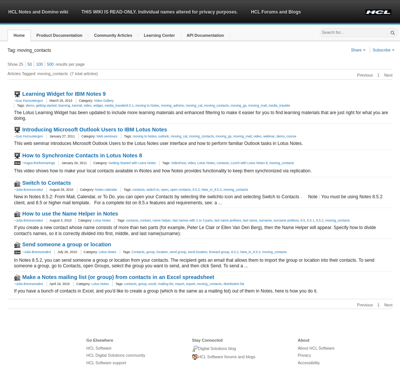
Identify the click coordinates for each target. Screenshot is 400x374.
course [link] (291, 136)
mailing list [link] (166, 284)
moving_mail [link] (257, 105)
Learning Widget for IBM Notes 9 (64, 94)
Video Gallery (103, 101)
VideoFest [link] (178, 163)
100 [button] (39, 64)
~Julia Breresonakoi (28, 190)
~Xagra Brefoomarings (34, 163)
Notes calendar (106, 190)
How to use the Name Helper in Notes (70, 214)
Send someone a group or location (66, 244)
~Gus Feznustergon (28, 101)
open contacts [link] (180, 190)
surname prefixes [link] (286, 220)
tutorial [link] (77, 105)
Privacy (304, 355)
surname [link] (265, 220)
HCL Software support (106, 362)
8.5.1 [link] (310, 220)
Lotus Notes (102, 220)
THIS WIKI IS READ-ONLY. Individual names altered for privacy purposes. (160, 12)
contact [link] (145, 220)
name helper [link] (161, 220)
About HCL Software (316, 348)
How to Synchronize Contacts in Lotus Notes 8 (82, 155)
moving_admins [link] (172, 105)
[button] (19, 35)
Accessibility (309, 362)
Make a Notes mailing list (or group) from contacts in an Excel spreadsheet (118, 277)
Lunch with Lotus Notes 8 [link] (249, 163)
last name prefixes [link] (227, 220)
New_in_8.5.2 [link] (212, 190)
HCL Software (99, 348)
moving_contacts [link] (216, 105)
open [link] (164, 190)
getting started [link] (46, 105)
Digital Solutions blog (214, 349)
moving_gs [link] (238, 105)
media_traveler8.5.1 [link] (118, 105)
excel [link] (152, 284)
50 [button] (29, 64)
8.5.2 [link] (195, 190)
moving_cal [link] (194, 105)
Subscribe (384, 50)
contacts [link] (223, 163)
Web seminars (107, 136)
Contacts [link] (137, 252)
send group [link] (178, 252)
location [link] (162, 252)
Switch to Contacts (46, 183)
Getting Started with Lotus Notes (132, 163)
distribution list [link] (233, 284)
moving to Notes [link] (147, 105)
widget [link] (98, 105)
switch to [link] (152, 190)
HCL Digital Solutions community (115, 355)
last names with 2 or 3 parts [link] (192, 220)
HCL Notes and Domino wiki (38, 12)
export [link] (190, 284)
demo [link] (30, 105)
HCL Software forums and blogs (223, 357)
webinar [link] (269, 136)
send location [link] (197, 252)
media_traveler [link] (279, 105)
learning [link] (64, 105)
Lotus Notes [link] (206, 163)
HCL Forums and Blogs (276, 12)
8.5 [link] (302, 220)
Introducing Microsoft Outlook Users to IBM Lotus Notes (94, 130)
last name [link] (250, 220)
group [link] (150, 252)
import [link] (179, 284)
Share (358, 50)
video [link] (88, 105)
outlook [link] (163, 136)
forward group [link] (219, 252)
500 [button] (50, 64)
